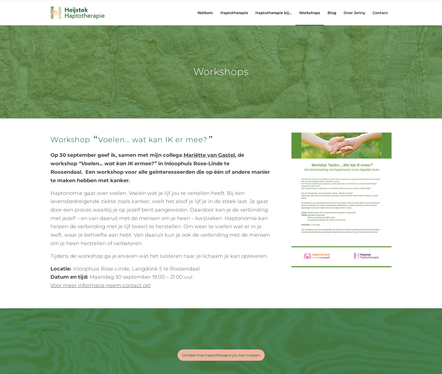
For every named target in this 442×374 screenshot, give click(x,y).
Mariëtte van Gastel (209, 155)
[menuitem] (205, 12)
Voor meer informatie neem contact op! (100, 285)
